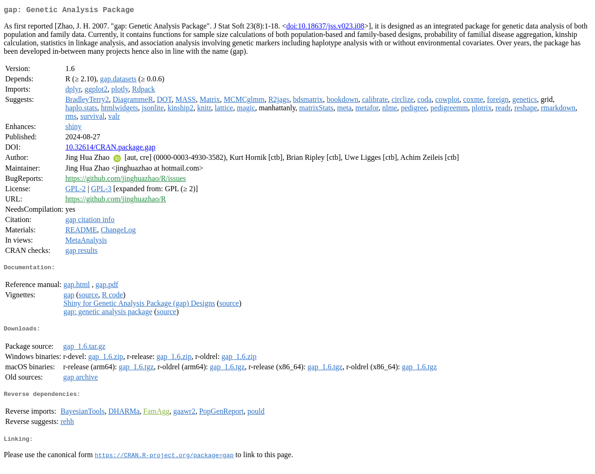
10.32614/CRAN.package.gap (110, 149)
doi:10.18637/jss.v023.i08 (325, 28)
